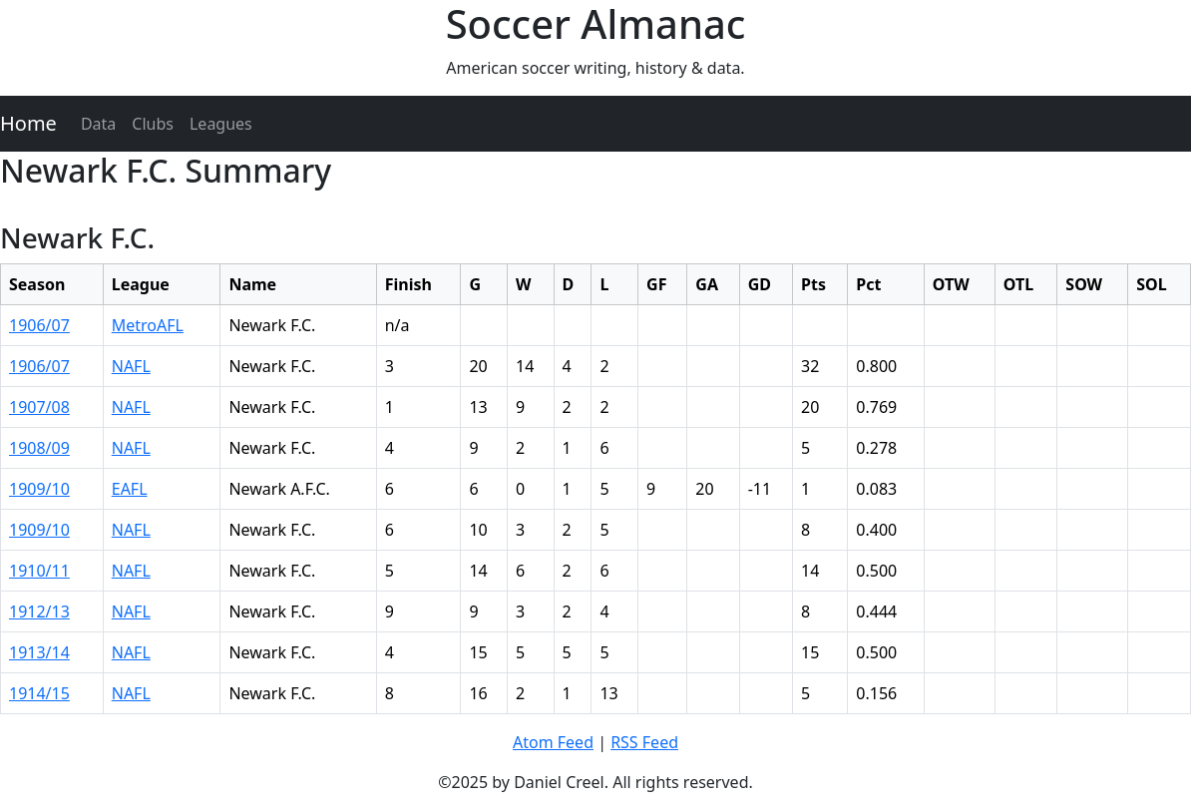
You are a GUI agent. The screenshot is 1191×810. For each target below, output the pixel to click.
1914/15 (39, 693)
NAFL (131, 366)
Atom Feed (553, 742)
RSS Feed (644, 742)
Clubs (153, 124)
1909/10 (39, 489)
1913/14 (39, 652)
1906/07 (39, 325)
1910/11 (39, 571)
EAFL (130, 489)
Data (98, 124)
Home (28, 123)
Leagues (221, 124)
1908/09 (39, 448)
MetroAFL (148, 325)
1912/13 (39, 611)
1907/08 (39, 407)
